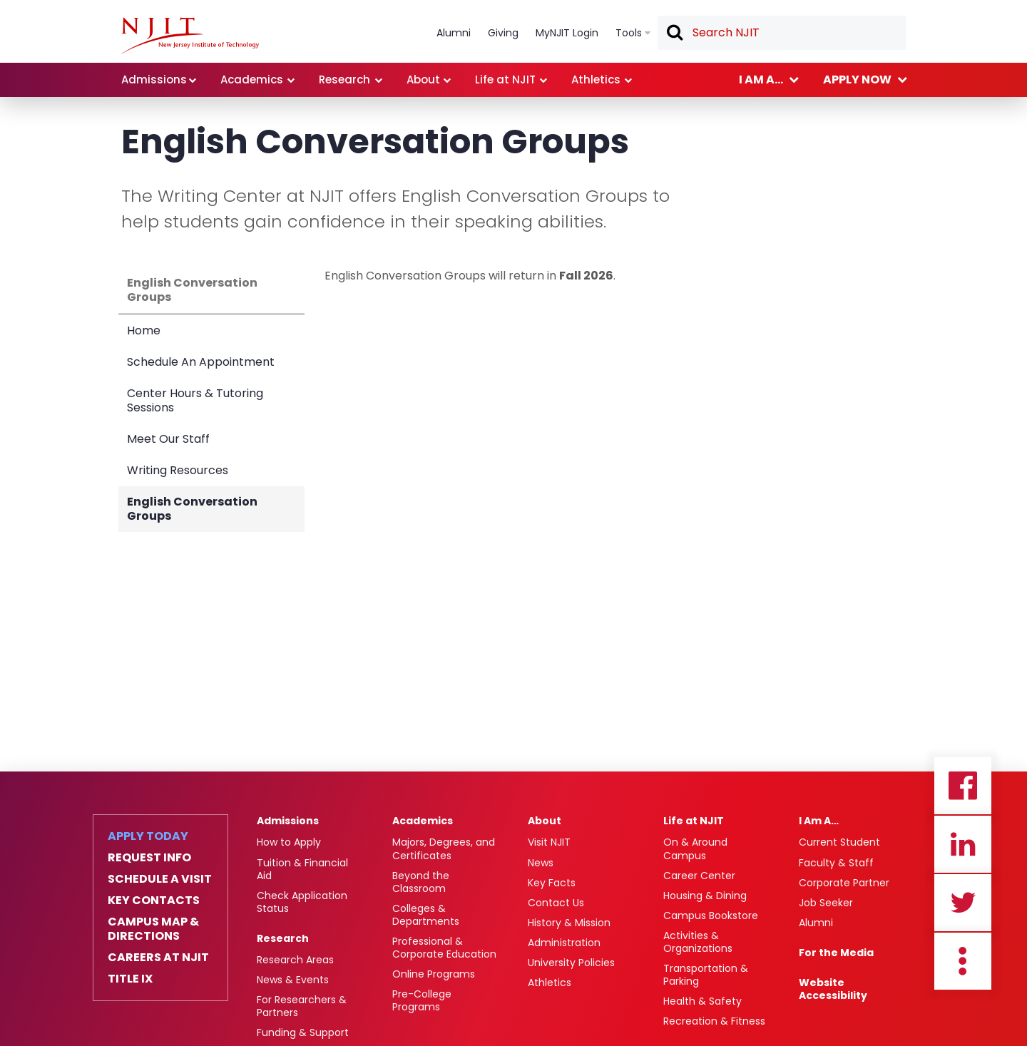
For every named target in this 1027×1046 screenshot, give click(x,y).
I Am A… (819, 820)
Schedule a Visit (160, 879)
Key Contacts (154, 900)
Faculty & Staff (836, 862)
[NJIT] (190, 35)
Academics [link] (251, 79)
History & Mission (569, 922)
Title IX (130, 979)
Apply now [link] (857, 79)
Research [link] (344, 79)
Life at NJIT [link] (505, 79)
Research (283, 938)
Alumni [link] (453, 33)
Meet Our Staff (168, 439)
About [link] (423, 79)
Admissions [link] (154, 79)
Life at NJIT (693, 820)
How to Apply (289, 842)
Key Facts (552, 882)
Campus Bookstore (710, 915)
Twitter (962, 902)
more (962, 961)
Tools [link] (628, 33)
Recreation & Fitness (714, 1021)
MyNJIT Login (567, 33)
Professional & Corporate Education (444, 947)
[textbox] (782, 33)
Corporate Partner (844, 882)
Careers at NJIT (158, 957)
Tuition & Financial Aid (302, 869)
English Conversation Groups (192, 290)
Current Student (839, 842)
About (544, 820)
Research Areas (295, 959)
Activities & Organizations (697, 942)
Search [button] (674, 33)
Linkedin (962, 844)
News (540, 862)
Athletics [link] (595, 79)
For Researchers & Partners (302, 1006)
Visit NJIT (549, 842)
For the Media (836, 952)
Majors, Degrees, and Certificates (443, 848)
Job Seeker (826, 902)
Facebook (962, 785)
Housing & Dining (705, 895)
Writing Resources (177, 470)
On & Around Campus (695, 848)
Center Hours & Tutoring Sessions (195, 400)
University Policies (571, 962)
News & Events (293, 979)
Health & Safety (702, 1001)
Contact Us (556, 902)
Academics (422, 820)
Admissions (288, 820)
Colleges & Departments (425, 915)
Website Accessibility (833, 989)
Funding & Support (303, 1032)
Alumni (816, 922)
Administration (564, 942)
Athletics (549, 982)
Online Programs (433, 974)
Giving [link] (503, 33)
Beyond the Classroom (420, 882)
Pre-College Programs (421, 1000)
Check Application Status (302, 902)
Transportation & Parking (705, 975)
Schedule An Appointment (201, 362)
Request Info (149, 858)
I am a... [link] (761, 79)
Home (143, 330)
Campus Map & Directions (153, 929)
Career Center (699, 875)
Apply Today (148, 836)
